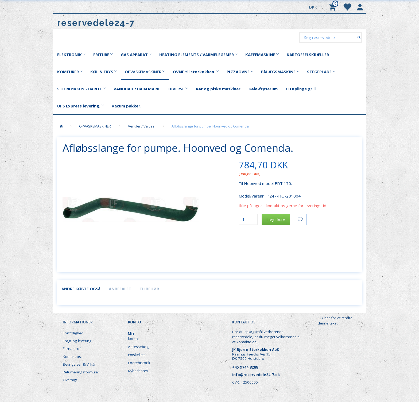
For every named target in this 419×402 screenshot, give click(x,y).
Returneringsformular (81, 372)
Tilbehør (149, 288)
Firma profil (72, 348)
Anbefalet (120, 288)
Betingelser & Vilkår (79, 364)
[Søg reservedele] (359, 37)
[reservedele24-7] (96, 23)
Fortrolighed (73, 333)
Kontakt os (72, 356)
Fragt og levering (77, 340)
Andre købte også (80, 288)
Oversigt (70, 379)
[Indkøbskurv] (333, 6)
